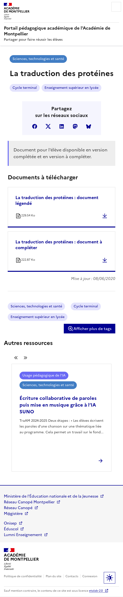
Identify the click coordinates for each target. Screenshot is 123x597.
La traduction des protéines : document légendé (56, 200)
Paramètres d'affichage (109, 578)
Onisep (10, 523)
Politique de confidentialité (23, 576)
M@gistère (13, 513)
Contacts (71, 576)
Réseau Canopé (18, 508)
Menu (116, 7)
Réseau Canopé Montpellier (29, 502)
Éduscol (11, 529)
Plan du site (53, 576)
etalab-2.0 (96, 591)
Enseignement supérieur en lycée (71, 87)
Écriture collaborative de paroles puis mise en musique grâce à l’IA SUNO (58, 405)
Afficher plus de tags (89, 328)
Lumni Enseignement (23, 535)
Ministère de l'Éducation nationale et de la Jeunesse (51, 496)
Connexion (89, 576)
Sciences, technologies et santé (38, 58)
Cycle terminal (25, 87)
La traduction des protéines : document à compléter (58, 245)
